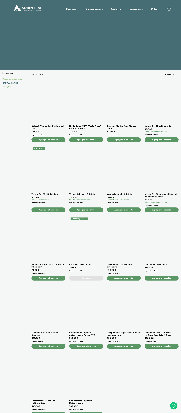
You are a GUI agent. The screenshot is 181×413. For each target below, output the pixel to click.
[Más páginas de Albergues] (142, 9)
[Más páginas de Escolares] (122, 9)
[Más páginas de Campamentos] (102, 9)
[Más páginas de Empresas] (77, 9)
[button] (169, 9)
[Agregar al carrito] (48, 139)
